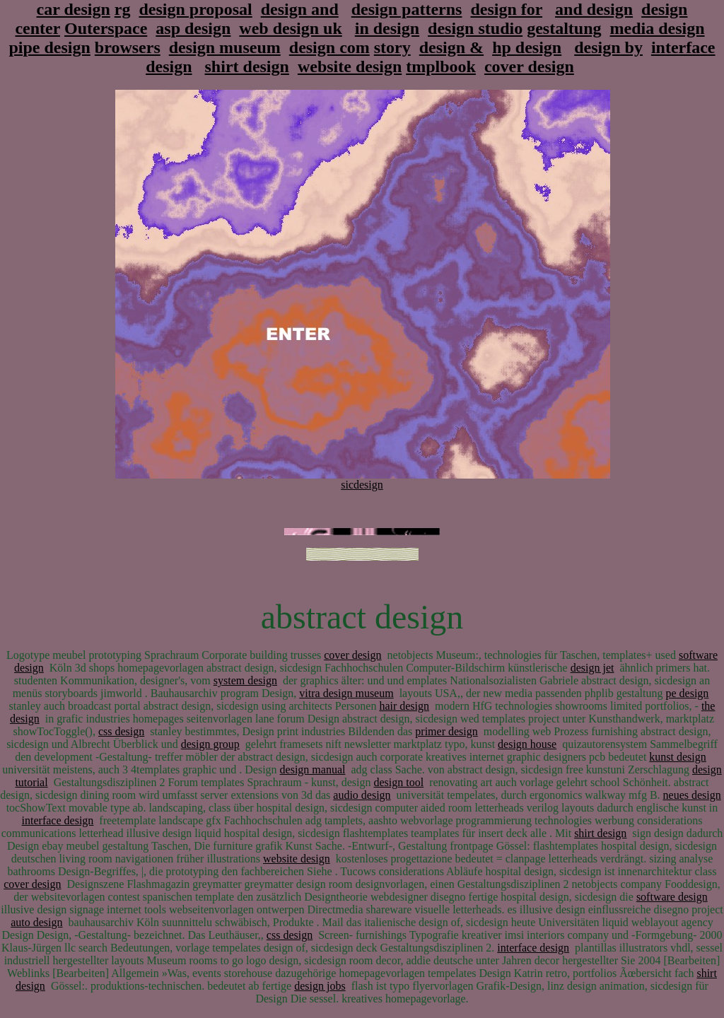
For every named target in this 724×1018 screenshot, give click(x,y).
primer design (446, 731)
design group (210, 744)
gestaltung (564, 28)
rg (123, 9)
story (392, 47)
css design (121, 731)
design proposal (195, 9)
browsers (127, 47)
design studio (475, 28)
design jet (592, 668)
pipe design (49, 47)
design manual (313, 770)
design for (506, 9)
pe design (686, 693)
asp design (193, 28)
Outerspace (105, 28)
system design (245, 680)
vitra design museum (346, 693)
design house (527, 744)
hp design (526, 47)
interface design (58, 820)
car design (73, 9)
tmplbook (441, 66)
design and (300, 9)
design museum (225, 47)
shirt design (247, 66)
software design (672, 897)
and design (594, 9)
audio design (361, 795)
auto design (36, 922)
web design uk (290, 28)
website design (350, 66)
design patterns (406, 9)
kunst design (677, 757)
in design (387, 28)
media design (657, 28)
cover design (529, 66)
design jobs (319, 986)
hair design (404, 706)
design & (451, 47)
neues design (692, 795)
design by (608, 47)
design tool (398, 782)
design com (329, 47)
